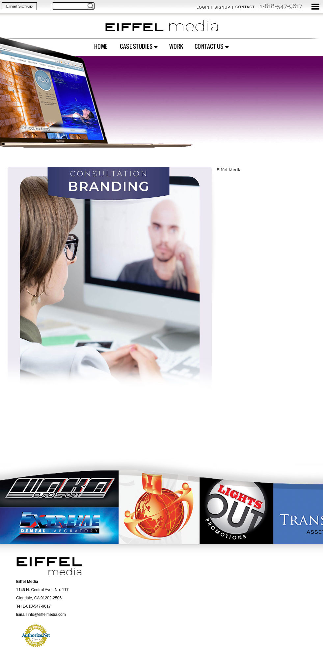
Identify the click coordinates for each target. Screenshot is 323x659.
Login (203, 7)
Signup (222, 7)
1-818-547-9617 (281, 6)
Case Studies (136, 46)
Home (101, 46)
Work (176, 46)
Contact (245, 7)
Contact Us (209, 46)
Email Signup (19, 6)
